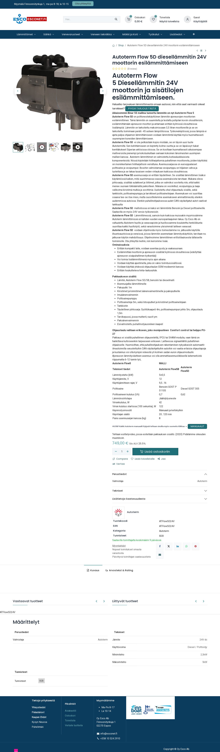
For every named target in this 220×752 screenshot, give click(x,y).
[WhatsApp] (186, 546)
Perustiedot (119, 474)
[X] (168, 546)
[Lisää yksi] (128, 451)
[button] (17, 91)
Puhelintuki (38, 726)
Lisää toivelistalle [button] (143, 459)
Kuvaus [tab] (93, 570)
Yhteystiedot (39, 707)
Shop (121, 45)
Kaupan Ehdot (39, 717)
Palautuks (37, 712)
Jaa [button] (161, 459)
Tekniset (117, 490)
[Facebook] (159, 546)
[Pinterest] (195, 546)
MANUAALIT (197, 426)
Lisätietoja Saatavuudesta (128, 499)
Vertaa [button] (119, 464)
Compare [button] (120, 459)
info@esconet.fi (108, 733)
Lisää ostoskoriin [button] (155, 451)
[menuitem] (26, 34)
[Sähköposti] (159, 554)
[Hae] (116, 19)
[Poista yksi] (116, 451)
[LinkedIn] (177, 546)
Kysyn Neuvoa (39, 722)
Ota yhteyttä (83, 3)
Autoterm (164, 531)
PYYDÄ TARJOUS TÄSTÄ (142, 108)
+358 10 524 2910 (110, 738)
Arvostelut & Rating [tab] (119, 570)
